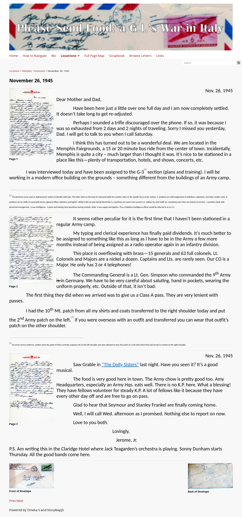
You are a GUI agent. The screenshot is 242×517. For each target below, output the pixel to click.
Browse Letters (140, 56)
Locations (68, 56)
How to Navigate (35, 56)
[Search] (210, 63)
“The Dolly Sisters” (120, 365)
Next (20, 501)
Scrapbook (117, 56)
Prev (12, 501)
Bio (53, 56)
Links (160, 56)
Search (239, 63)
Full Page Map (94, 56)
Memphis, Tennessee (33, 70)
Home (13, 56)
